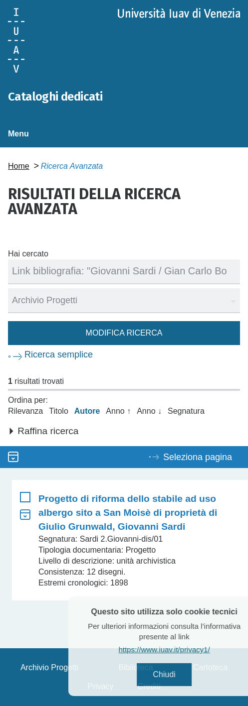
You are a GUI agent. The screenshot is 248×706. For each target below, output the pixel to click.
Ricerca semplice (58, 354)
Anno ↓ (149, 411)
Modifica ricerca (124, 333)
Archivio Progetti (49, 667)
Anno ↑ (118, 411)
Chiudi (176, 674)
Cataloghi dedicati (55, 97)
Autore (87, 411)
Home (18, 166)
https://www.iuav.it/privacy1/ (176, 649)
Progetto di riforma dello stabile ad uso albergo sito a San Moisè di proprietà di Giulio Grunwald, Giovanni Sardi (127, 512)
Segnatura (186, 411)
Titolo (58, 411)
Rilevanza (25, 411)
